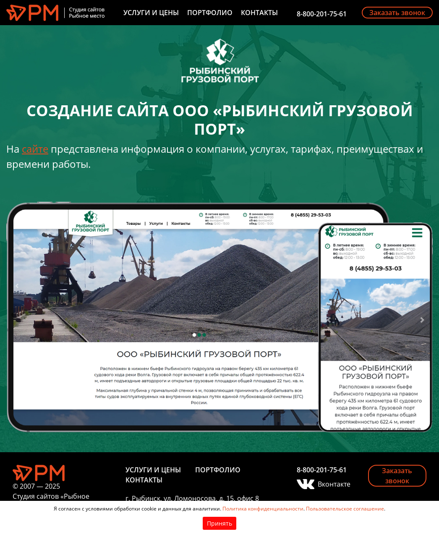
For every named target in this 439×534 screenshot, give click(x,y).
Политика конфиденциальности (262, 508)
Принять (219, 523)
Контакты (259, 12)
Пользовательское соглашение (345, 508)
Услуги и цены (151, 12)
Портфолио (210, 12)
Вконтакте (334, 484)
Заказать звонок (397, 12)
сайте (35, 149)
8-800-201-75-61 (322, 13)
